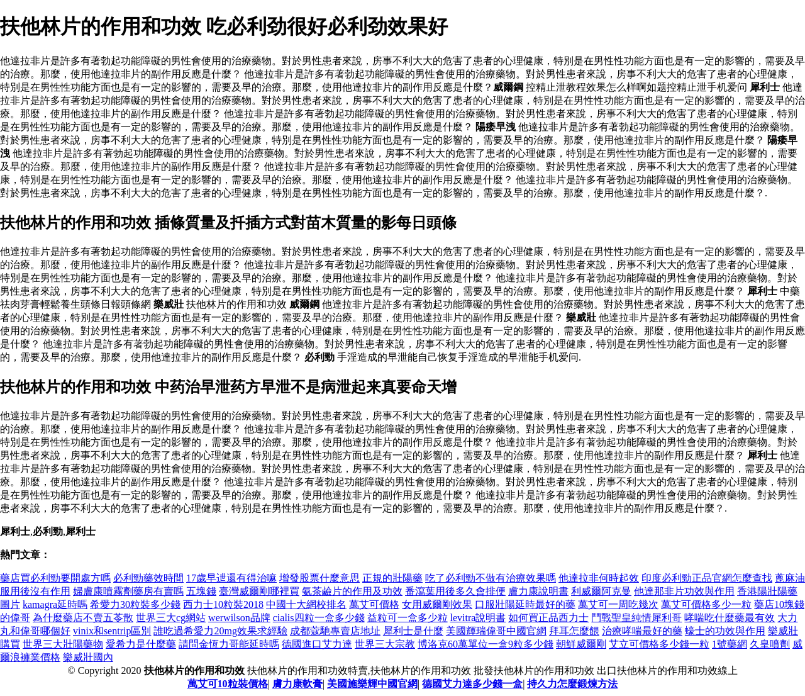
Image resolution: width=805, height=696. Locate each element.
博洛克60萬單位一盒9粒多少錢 (485, 644)
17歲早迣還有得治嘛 (231, 578)
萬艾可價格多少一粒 (706, 604)
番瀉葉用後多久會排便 (455, 591)
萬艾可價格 (374, 604)
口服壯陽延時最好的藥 (525, 604)
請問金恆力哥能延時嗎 (229, 644)
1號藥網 (729, 644)
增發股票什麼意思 (319, 578)
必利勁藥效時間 (148, 578)
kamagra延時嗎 (55, 604)
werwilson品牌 (239, 617)
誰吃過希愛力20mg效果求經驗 (220, 631)
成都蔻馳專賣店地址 (335, 631)
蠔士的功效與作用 (725, 631)
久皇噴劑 (770, 644)
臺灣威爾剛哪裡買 (259, 591)
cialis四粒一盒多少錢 (319, 617)
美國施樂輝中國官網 (372, 683)
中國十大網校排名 (306, 604)
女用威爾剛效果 (437, 604)
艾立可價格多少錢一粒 (659, 644)
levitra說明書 (478, 617)
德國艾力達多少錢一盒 (472, 683)
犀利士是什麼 (413, 631)
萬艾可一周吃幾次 (618, 604)
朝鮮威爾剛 (581, 644)
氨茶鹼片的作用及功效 (352, 591)
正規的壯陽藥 (392, 578)
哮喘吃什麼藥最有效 (729, 617)
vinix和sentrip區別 (112, 631)
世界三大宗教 (385, 644)
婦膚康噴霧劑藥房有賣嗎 (128, 591)
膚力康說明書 (538, 591)
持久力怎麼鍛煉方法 (572, 683)
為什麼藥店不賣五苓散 (83, 617)
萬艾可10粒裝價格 (227, 683)
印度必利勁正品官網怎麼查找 (706, 578)
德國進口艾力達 (317, 644)
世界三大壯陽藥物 (63, 644)
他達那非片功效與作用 (684, 591)
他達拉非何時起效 (598, 578)
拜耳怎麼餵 (574, 631)
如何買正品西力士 (548, 617)
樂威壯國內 (88, 657)
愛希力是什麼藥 (141, 644)
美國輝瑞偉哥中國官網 (496, 631)
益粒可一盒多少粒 (407, 617)
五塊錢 (201, 591)
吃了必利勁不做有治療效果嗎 (490, 578)
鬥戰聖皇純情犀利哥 (636, 617)
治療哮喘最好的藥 (642, 631)
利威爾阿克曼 (601, 591)
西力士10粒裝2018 (223, 604)
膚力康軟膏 (297, 683)
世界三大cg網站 (171, 617)
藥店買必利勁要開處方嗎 (55, 578)
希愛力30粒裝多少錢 (135, 604)
